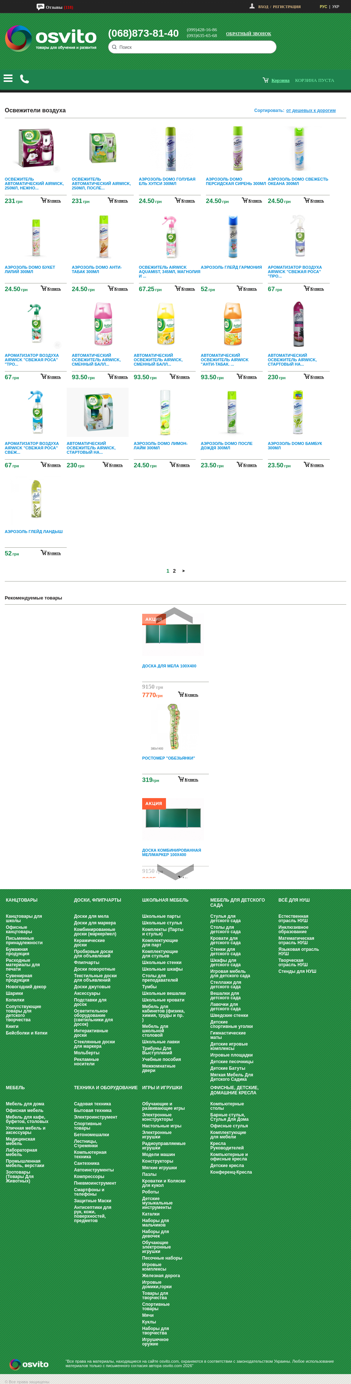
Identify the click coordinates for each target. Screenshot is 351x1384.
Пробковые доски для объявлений (93, 954)
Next (175, 872)
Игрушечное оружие (155, 1342)
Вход (263, 7)
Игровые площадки (231, 1055)
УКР (335, 7)
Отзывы (54, 7)
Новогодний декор (26, 986)
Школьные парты (161, 916)
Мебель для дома (25, 1103)
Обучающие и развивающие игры (163, 1106)
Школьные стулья (162, 922)
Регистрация (287, 7)
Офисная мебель (25, 1110)
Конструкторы (157, 1161)
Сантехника (86, 1163)
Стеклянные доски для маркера (94, 1044)
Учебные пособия (161, 1059)
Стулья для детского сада (225, 918)
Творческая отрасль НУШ (293, 962)
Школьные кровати (163, 1000)
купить (54, 200)
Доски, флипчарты (97, 900)
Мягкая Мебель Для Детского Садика (231, 1077)
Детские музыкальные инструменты (157, 1203)
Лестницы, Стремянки (86, 1143)
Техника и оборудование (106, 1087)
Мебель (15, 1087)
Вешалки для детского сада (225, 995)
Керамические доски (89, 943)
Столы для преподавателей (160, 978)
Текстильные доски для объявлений (95, 978)
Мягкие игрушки (159, 1167)
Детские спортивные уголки (231, 1024)
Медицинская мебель (20, 1141)
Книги (12, 1026)
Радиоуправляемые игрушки (164, 1146)
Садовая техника (92, 1103)
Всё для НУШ (294, 900)
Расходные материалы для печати (23, 965)
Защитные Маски (92, 1200)
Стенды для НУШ (297, 971)
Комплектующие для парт (160, 943)
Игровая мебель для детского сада (230, 973)
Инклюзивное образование (293, 929)
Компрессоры (89, 1176)
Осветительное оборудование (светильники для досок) (93, 1017)
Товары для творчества (155, 1295)
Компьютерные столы (227, 1106)
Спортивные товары (87, 1126)
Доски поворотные (94, 969)
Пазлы (149, 1174)
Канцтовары (21, 900)
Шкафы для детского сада (225, 962)
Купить (191, 694)
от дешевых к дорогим (311, 110)
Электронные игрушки (156, 1135)
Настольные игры (161, 1125)
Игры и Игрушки (162, 1087)
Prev (174, 615)
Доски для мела (91, 916)
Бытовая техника (93, 1110)
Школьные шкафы (162, 969)
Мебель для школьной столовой (155, 1031)
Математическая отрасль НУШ (296, 940)
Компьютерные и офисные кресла (229, 1157)
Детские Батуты (227, 1068)
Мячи (148, 1315)
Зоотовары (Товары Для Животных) (20, 1177)
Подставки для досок (90, 1002)
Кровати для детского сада (225, 940)
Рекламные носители (86, 1061)
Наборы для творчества (155, 1331)
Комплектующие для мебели (228, 1135)
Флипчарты (86, 962)
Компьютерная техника (90, 1154)
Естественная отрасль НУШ (293, 918)
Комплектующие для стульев (160, 954)
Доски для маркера (95, 922)
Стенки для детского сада (225, 951)
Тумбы (149, 986)
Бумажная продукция (17, 951)
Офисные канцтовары (19, 929)
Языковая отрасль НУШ (298, 951)
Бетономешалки (91, 1134)
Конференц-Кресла (231, 1172)
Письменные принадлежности (24, 940)
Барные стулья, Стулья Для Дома (229, 1117)
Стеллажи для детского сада (225, 984)
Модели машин (158, 1154)
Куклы (149, 1322)
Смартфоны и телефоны (89, 1192)
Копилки (15, 1000)
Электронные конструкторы (157, 1117)
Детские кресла (227, 1165)
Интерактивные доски (91, 1033)
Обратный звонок (248, 33)
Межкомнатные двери (159, 1068)
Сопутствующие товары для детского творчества (23, 1013)
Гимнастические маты (228, 1035)
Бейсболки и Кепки (26, 1033)
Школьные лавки (161, 1041)
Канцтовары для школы (24, 918)
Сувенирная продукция (19, 978)
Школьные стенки (161, 962)
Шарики (14, 993)
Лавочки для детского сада (225, 1006)
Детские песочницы (232, 1061)
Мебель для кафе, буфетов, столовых (27, 1119)
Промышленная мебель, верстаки (25, 1163)
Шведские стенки (229, 1015)
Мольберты (86, 1052)
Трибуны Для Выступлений (157, 1050)
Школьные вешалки (164, 993)
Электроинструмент (95, 1117)
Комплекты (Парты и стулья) (163, 931)
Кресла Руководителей (227, 1146)
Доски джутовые (92, 986)
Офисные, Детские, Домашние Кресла (234, 1090)
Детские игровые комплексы (229, 1046)
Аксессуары (87, 993)
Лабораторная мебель (21, 1152)
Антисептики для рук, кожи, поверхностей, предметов (92, 1214)
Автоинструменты (94, 1170)
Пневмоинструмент (95, 1183)
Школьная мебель (165, 900)
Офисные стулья (229, 1125)
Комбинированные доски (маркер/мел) (95, 931)
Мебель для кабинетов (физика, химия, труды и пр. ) (163, 1013)
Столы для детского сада (225, 929)
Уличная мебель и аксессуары (25, 1130)
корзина (280, 80)
